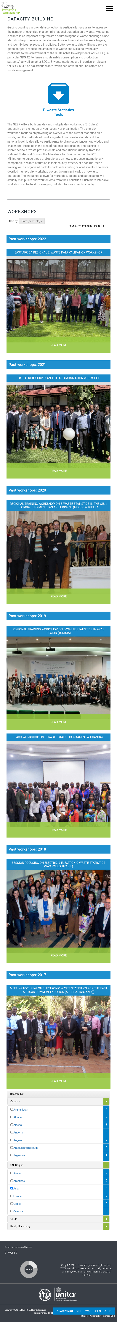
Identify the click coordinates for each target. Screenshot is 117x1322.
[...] (11, 1109)
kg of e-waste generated (84, 1311)
